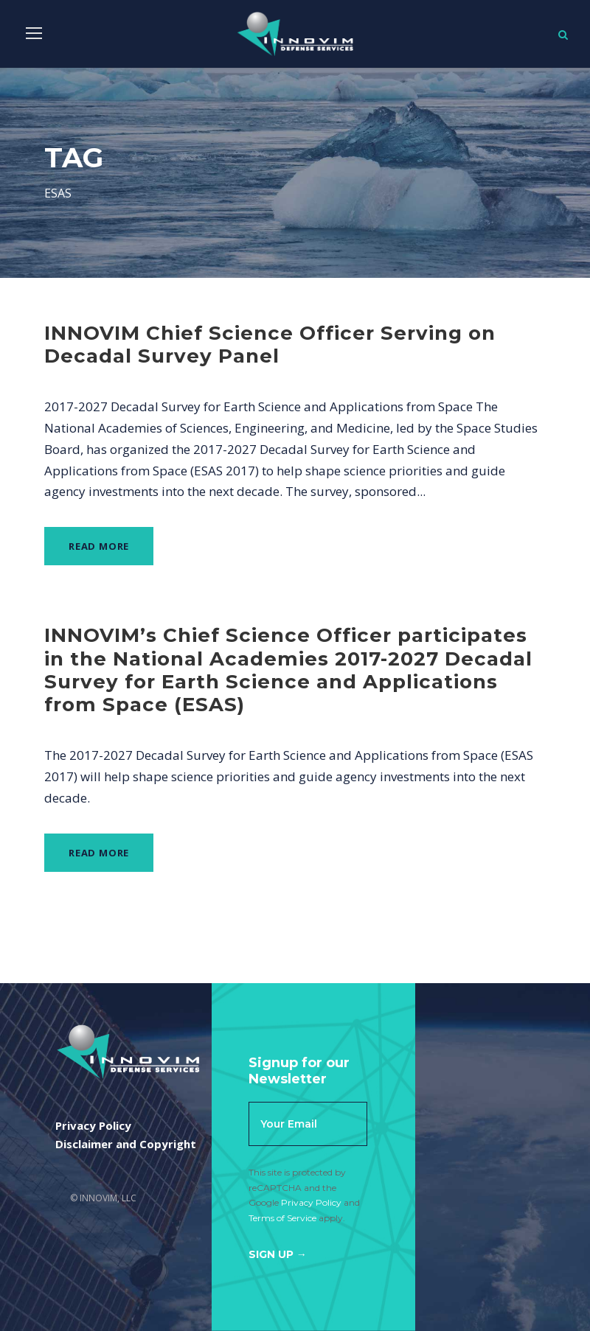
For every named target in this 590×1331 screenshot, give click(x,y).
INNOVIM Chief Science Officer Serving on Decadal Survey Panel (270, 344)
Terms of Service (282, 1217)
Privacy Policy (311, 1202)
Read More (99, 546)
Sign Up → (278, 1254)
